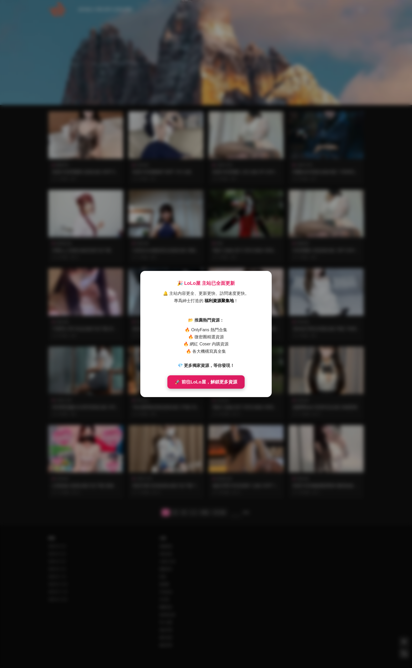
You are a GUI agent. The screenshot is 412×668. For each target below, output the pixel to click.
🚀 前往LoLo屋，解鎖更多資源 (206, 382)
